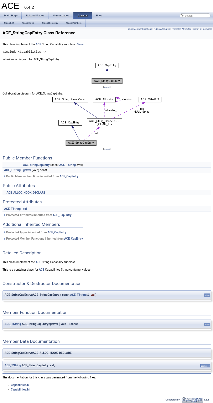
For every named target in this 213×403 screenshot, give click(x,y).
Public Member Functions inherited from (41, 176)
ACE (38, 44)
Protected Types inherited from (35, 232)
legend (107, 87)
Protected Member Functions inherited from (43, 238)
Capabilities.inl (20, 389)
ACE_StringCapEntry (36, 165)
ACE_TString (67, 165)
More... (81, 44)
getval (27, 170)
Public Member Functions (139, 29)
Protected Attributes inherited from (38, 215)
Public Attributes (162, 29)
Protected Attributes (181, 29)
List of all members (202, 29)
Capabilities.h (20, 385)
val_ (25, 208)
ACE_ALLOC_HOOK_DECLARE (25, 192)
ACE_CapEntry (69, 176)
